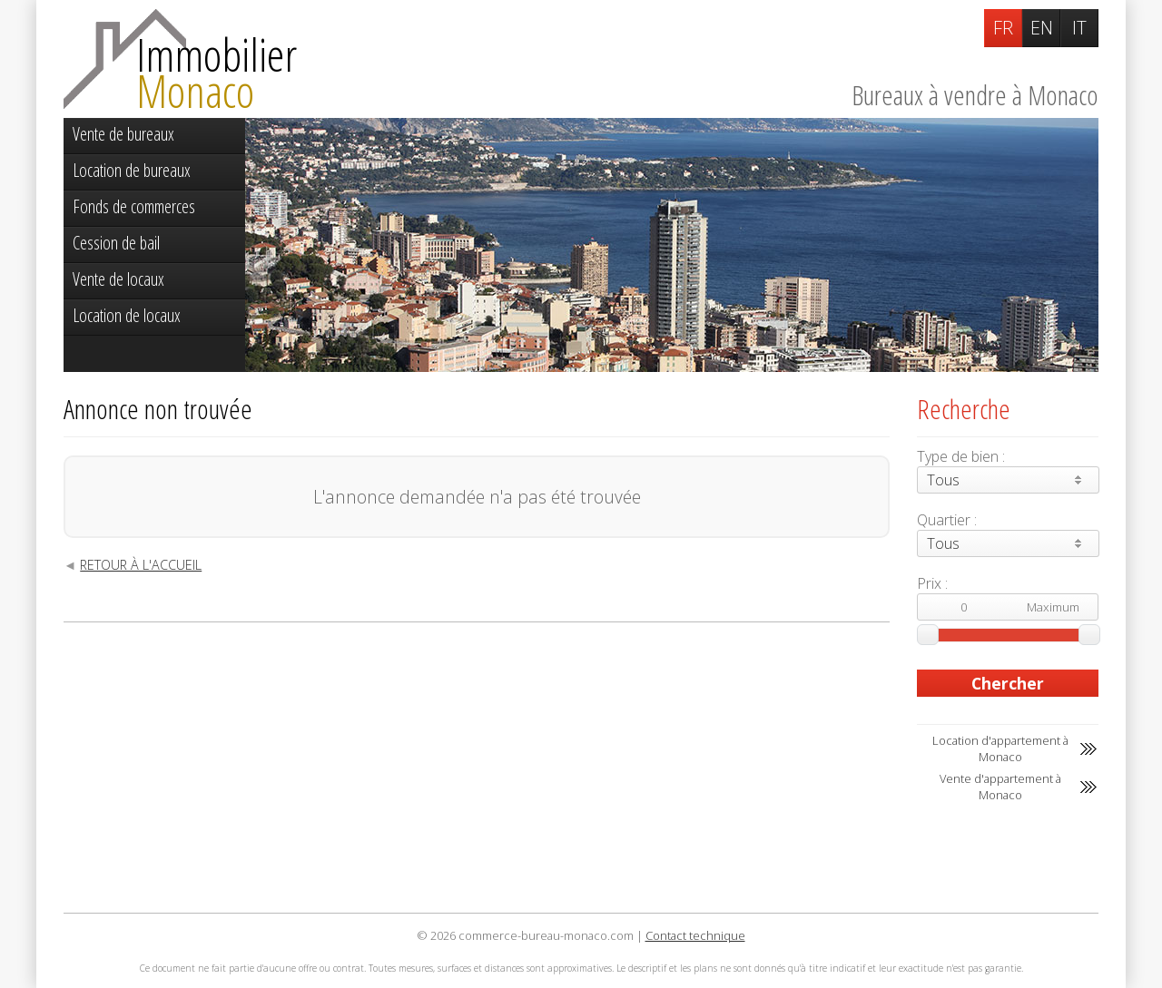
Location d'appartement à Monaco (1000, 748)
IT (1079, 27)
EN (1041, 27)
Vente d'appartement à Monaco (1000, 786)
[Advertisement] (477, 768)
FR (1003, 27)
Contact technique (695, 935)
